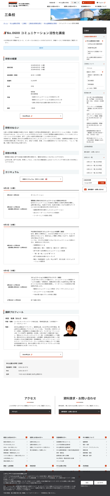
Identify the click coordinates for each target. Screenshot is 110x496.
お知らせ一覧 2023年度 (94, 166)
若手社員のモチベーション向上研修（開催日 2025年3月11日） (95, 133)
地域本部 (52, 2)
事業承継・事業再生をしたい (12, 446)
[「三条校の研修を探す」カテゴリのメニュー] (104, 29)
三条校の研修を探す (35, 16)
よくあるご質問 (92, 81)
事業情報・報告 (87, 446)
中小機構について (101, 6)
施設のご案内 (91, 65)
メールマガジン (42, 464)
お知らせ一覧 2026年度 (94, 155)
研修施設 (91, 77)
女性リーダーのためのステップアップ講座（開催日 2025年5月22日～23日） (94, 110)
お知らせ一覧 (88, 150)
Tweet (17, 30)
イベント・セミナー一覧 (68, 464)
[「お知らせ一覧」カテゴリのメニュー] (104, 150)
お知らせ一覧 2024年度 (94, 162)
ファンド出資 (60, 454)
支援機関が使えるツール (63, 435)
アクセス (89, 61)
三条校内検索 (87, 173)
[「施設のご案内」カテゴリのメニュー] (103, 65)
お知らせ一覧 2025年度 (94, 158)
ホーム (6, 16)
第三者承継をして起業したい (38, 443)
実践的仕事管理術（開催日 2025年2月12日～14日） (94, 118)
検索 (102, 176)
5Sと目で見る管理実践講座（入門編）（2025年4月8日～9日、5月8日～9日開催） (95, 93)
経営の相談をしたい (9, 435)
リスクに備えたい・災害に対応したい (14, 448)
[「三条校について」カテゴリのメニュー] (104, 57)
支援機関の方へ (86, 6)
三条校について (89, 57)
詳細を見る (84, 486)
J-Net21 (68, 470)
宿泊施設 (91, 73)
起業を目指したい (35, 435)
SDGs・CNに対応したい (10, 440)
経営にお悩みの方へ (53, 6)
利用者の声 (87, 86)
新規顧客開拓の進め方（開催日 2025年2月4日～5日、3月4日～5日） (95, 126)
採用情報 (15, 470)
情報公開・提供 (87, 448)
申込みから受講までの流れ (95, 45)
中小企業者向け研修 (50, 16)
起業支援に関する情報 (62, 448)
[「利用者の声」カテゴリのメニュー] (104, 86)
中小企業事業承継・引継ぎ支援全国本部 (67, 443)
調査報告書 (95, 464)
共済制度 (95, 459)
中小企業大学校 (64, 2)
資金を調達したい (9, 454)
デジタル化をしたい (9, 437)
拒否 (87, 483)
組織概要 (85, 435)
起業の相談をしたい (35, 437)
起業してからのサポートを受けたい (40, 440)
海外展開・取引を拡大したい (12, 443)
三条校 (24, 16)
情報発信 (42, 470)
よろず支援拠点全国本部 (63, 437)
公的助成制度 (88, 139)
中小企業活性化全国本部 (63, 440)
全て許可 (100, 483)
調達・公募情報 (15, 459)
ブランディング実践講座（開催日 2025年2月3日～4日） (95, 101)
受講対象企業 (92, 41)
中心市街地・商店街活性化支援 (65, 451)
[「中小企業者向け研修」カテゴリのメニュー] (103, 34)
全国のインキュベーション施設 (15, 464)
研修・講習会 (60, 446)
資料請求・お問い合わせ (92, 145)
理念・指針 (86, 437)
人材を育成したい (9, 451)
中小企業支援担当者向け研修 (94, 51)
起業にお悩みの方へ (70, 6)
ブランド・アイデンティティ (91, 440)
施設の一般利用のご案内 (95, 69)
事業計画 (85, 443)
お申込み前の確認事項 (95, 37)
